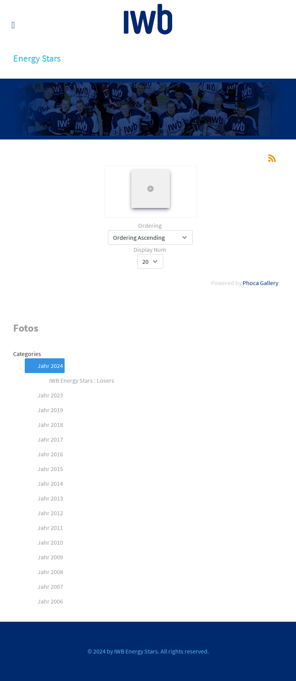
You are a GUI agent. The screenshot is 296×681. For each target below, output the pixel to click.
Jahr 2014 (44, 483)
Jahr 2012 (44, 513)
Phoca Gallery (260, 283)
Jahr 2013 (44, 498)
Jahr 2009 (44, 557)
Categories (27, 354)
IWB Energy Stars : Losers (75, 380)
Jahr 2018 (44, 424)
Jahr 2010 (44, 542)
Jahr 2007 (44, 586)
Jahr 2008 (44, 572)
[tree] (148, 483)
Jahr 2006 (44, 601)
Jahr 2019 (44, 410)
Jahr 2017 (44, 439)
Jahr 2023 (44, 395)
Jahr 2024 (44, 365)
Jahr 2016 (44, 454)
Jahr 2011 (44, 527)
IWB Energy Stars (136, 651)
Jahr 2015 (44, 469)
